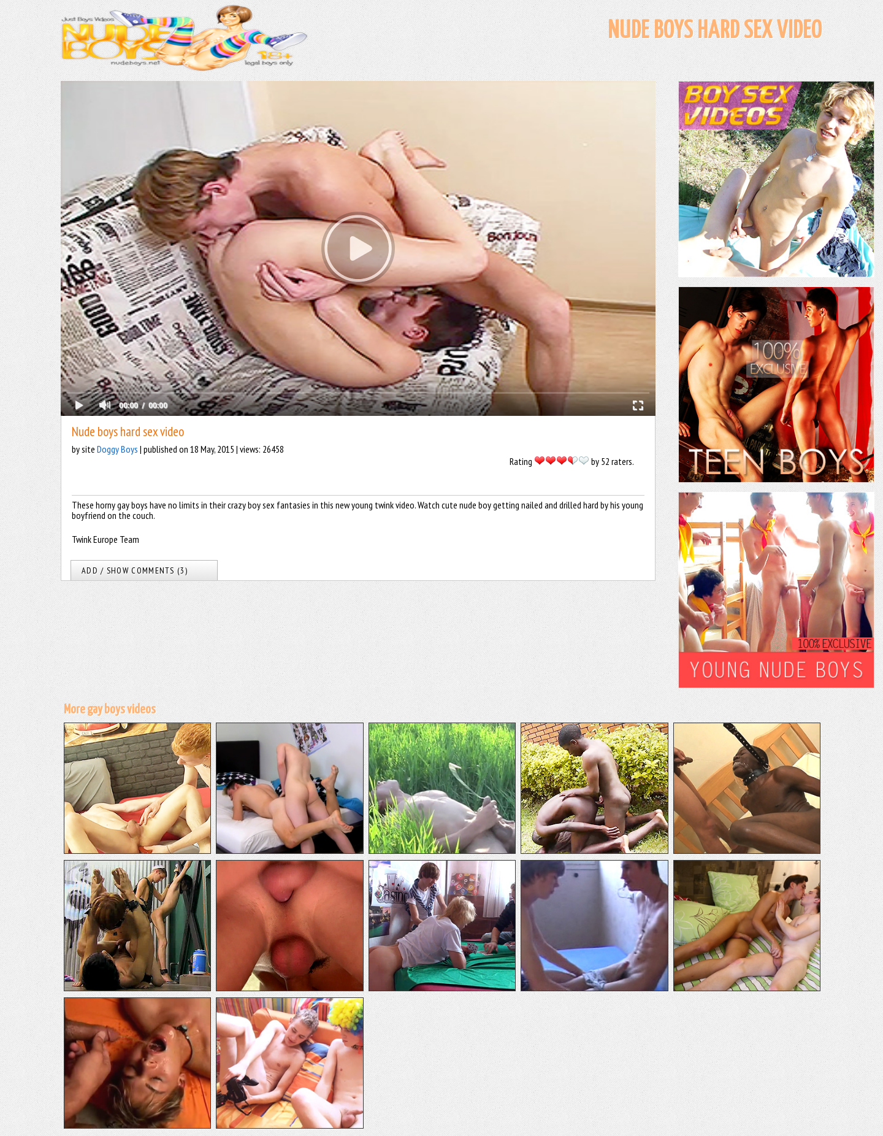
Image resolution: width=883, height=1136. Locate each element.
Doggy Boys (117, 449)
